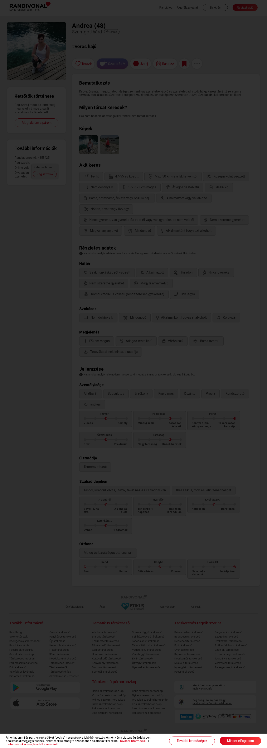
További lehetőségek (192, 741)
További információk (133, 741)
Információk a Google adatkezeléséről (33, 744)
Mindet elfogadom (240, 741)
